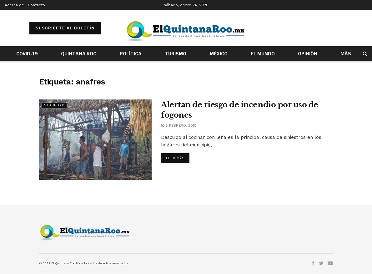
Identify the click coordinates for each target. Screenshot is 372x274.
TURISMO (175, 53)
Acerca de (14, 5)
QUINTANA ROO (79, 53)
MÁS (345, 53)
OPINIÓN (307, 53)
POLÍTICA (131, 53)
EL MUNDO (263, 53)
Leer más (175, 158)
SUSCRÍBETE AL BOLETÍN (65, 28)
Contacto (36, 5)
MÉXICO (219, 53)
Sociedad (54, 105)
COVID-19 (27, 53)
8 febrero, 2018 (179, 125)
